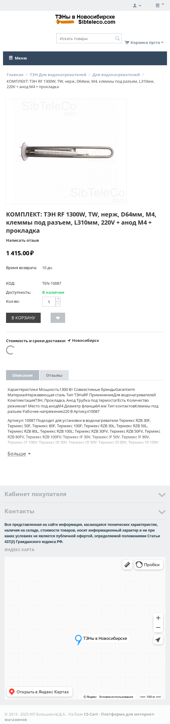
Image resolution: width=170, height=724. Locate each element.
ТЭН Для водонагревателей (58, 74)
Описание (22, 375)
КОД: (10, 283)
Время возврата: (21, 267)
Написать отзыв (22, 240)
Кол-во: (13, 301)
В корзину (23, 318)
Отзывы (54, 375)
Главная (15, 74)
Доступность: (18, 292)
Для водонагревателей (116, 74)
